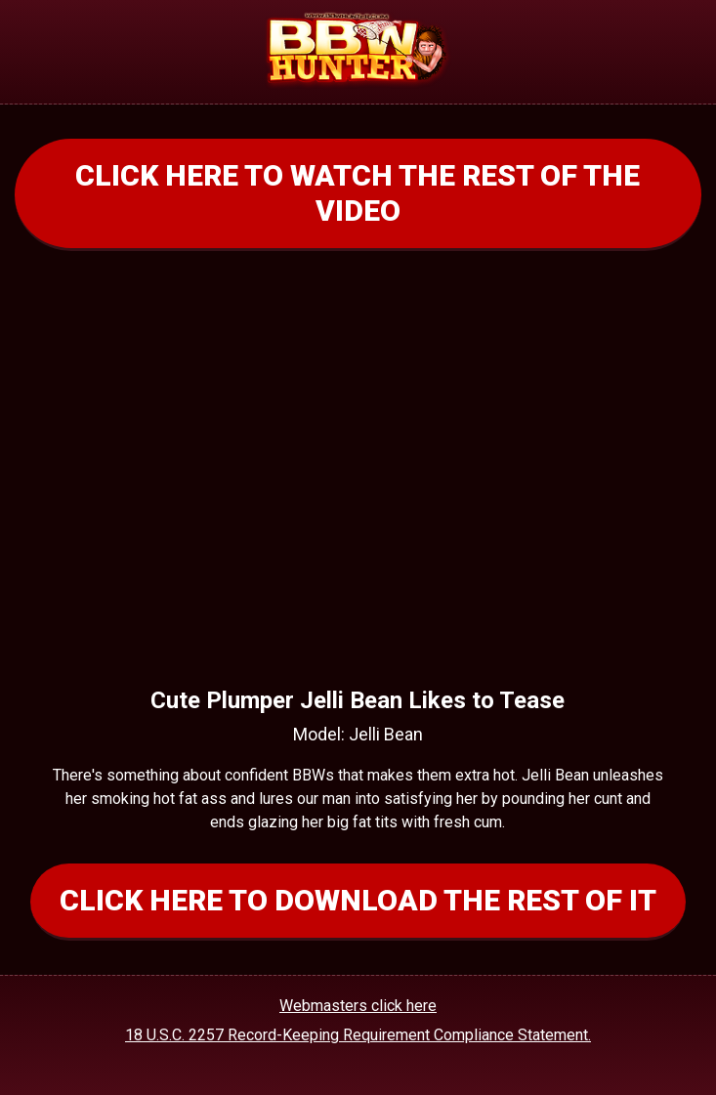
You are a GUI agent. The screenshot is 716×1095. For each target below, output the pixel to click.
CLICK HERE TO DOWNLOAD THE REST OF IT (358, 900)
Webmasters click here (358, 1005)
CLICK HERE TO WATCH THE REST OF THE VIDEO (357, 193)
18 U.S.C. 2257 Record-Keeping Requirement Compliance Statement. (358, 1035)
